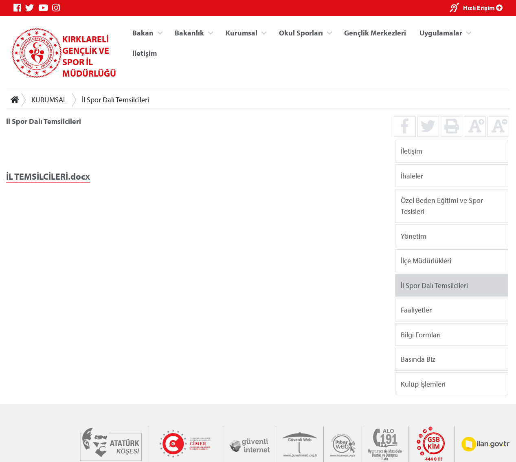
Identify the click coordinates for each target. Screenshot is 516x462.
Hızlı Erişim (483, 8)
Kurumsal (241, 32)
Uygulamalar (440, 32)
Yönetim (413, 235)
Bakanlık (189, 32)
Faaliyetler (416, 310)
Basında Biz (418, 359)
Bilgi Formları (421, 334)
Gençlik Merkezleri (375, 32)
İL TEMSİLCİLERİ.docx (48, 176)
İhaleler (412, 175)
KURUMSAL (49, 99)
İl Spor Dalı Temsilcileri (115, 99)
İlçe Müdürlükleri (426, 260)
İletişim (144, 53)
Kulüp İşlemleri (423, 383)
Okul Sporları (301, 32)
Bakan (143, 32)
